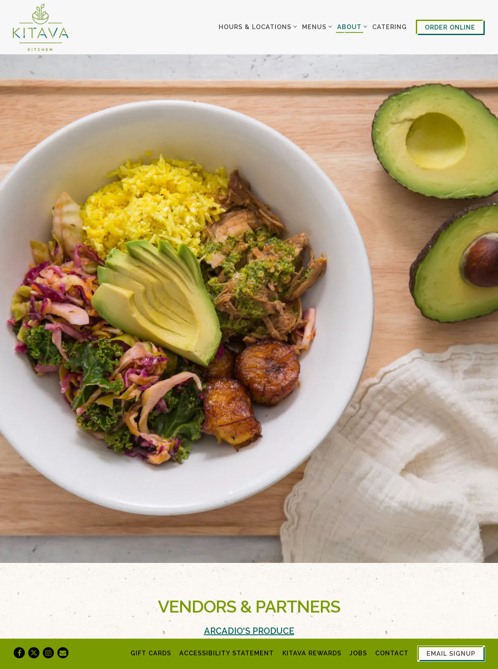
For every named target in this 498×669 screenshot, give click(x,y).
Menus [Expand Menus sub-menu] (315, 26)
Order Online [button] (450, 27)
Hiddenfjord (179, 630)
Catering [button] (389, 26)
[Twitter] (33, 652)
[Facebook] (19, 652)
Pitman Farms (180, 598)
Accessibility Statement (226, 653)
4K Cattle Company (197, 614)
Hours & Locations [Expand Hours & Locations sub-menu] (256, 26)
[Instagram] (48, 652)
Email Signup (451, 653)
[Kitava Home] (40, 26)
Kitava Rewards (311, 653)
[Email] (62, 652)
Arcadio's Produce (249, 565)
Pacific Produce (249, 582)
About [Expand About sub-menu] (351, 26)
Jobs (358, 653)
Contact (392, 653)
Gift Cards (150, 653)
